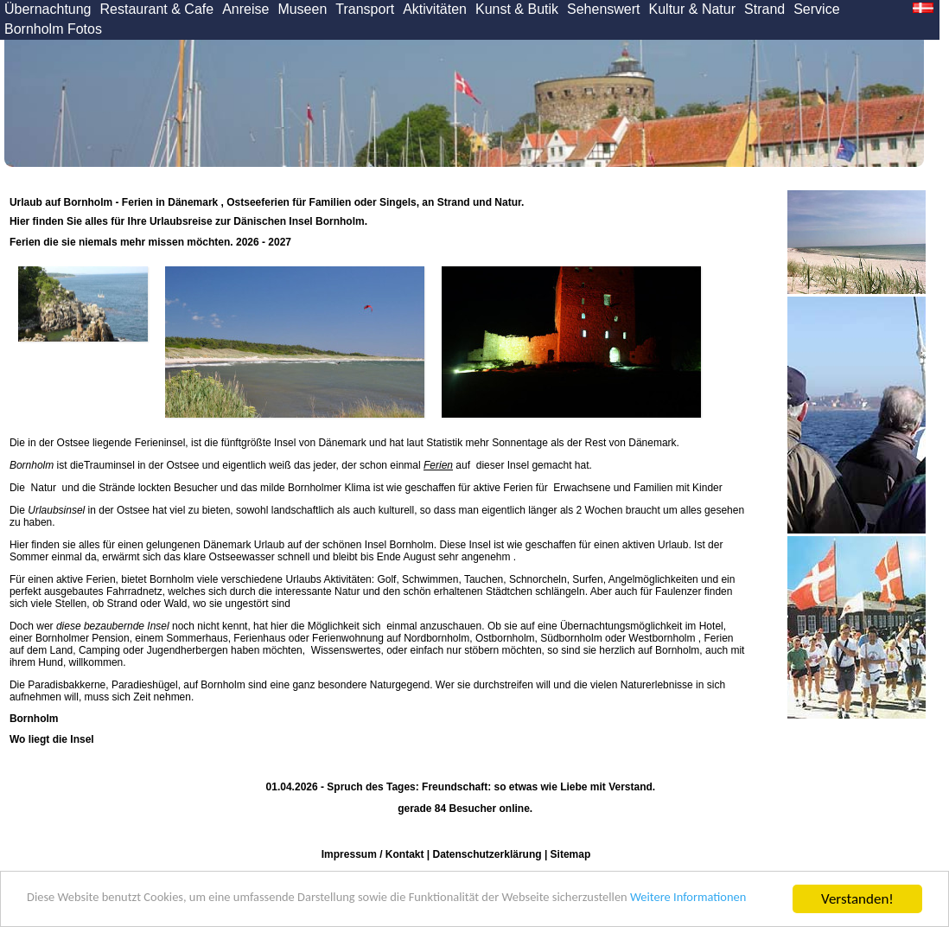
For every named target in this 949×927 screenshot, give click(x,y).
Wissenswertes (346, 650)
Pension (110, 638)
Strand (764, 9)
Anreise (245, 9)
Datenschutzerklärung (487, 854)
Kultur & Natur (692, 9)
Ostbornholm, (506, 638)
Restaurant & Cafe (157, 9)
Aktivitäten (435, 9)
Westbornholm (661, 638)
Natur (43, 488)
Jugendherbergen (187, 650)
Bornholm (32, 465)
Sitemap (571, 854)
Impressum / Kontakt (373, 854)
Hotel (711, 626)
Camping (99, 650)
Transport (364, 9)
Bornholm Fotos (53, 29)
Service (816, 9)
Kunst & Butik (516, 9)
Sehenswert (603, 9)
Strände (115, 488)
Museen (302, 9)
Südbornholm (571, 638)
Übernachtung (48, 9)
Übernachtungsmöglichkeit (621, 626)
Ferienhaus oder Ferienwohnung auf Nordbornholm (351, 638)
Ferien (438, 465)
